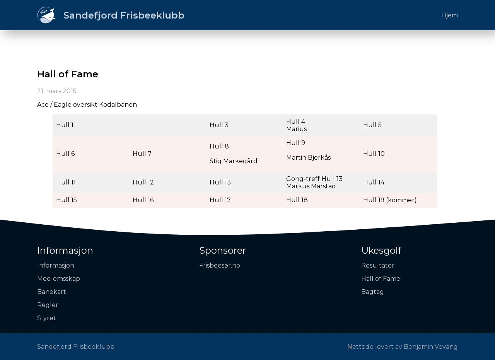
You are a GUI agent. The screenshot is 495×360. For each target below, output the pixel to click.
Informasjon (65, 250)
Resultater (377, 265)
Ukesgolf (381, 250)
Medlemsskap (58, 278)
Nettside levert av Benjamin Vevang (402, 346)
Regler (47, 305)
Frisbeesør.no (219, 265)
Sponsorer (222, 250)
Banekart (51, 291)
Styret (46, 318)
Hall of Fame (380, 278)
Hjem (449, 15)
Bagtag (372, 291)
